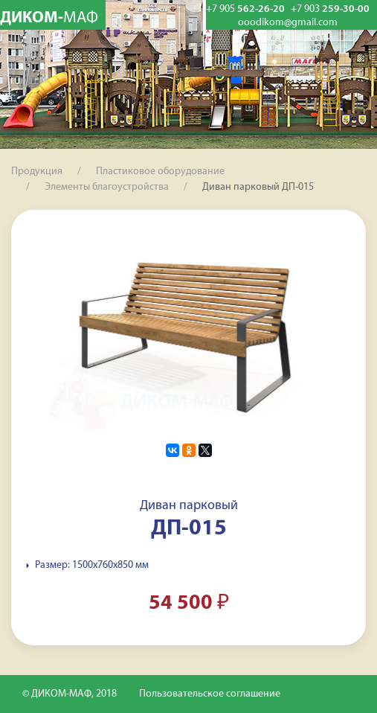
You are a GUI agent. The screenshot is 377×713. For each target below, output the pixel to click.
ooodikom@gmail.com (288, 23)
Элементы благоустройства (107, 187)
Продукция (36, 171)
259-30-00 (330, 9)
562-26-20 (245, 9)
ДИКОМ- (49, 18)
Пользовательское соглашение (209, 694)
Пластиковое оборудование (160, 171)
